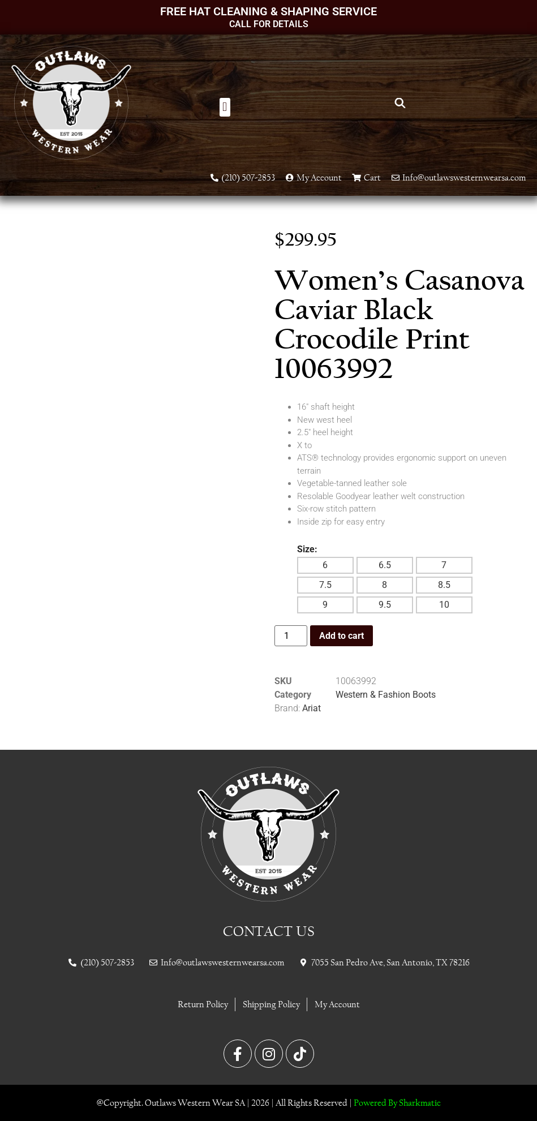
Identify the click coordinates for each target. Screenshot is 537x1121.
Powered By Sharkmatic (397, 1102)
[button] (225, 107)
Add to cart (341, 635)
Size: (307, 549)
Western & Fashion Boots (386, 694)
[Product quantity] (290, 635)
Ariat (311, 708)
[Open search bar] (400, 103)
